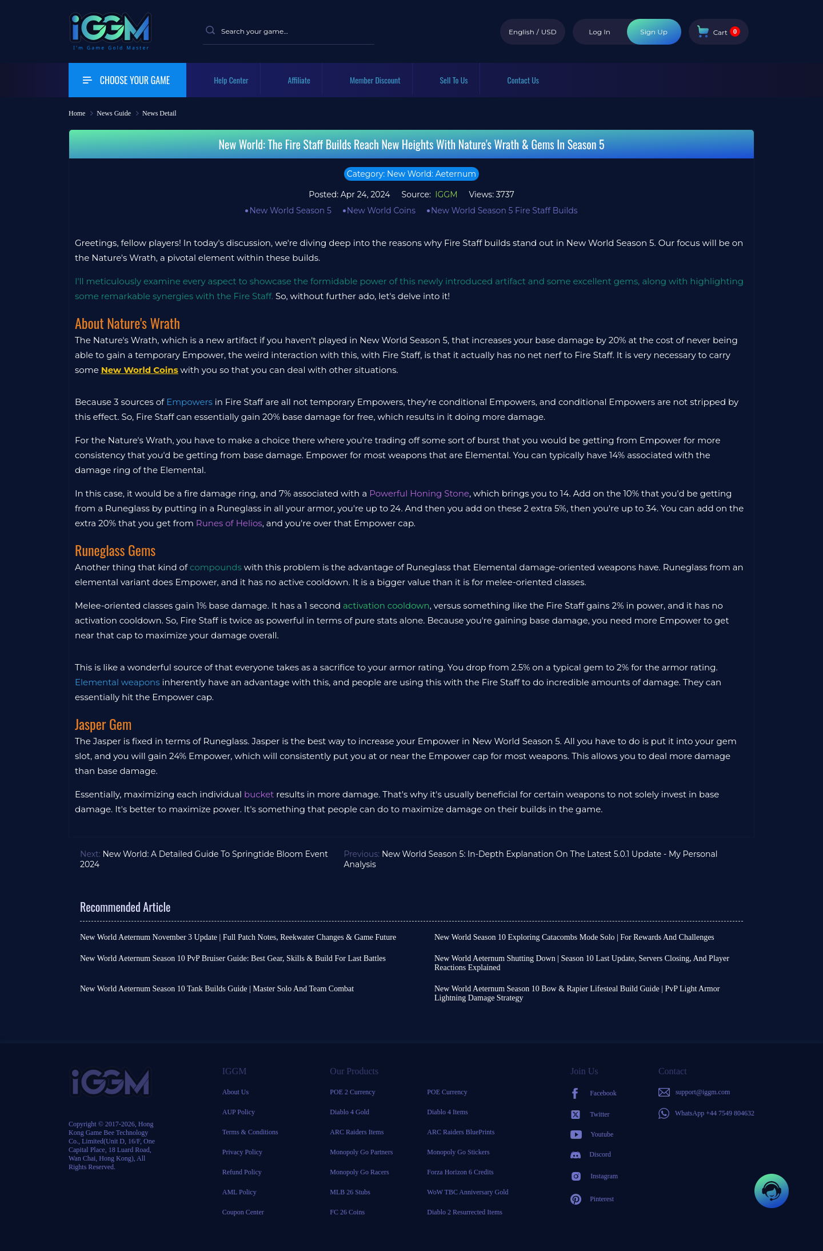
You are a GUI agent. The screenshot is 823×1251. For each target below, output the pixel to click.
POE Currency (447, 1092)
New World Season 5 (290, 210)
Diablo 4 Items (447, 1112)
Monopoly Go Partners (361, 1152)
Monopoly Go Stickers (458, 1152)
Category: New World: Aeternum (411, 174)
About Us (235, 1092)
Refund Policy (242, 1172)
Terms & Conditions (250, 1132)
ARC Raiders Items (356, 1132)
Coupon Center (243, 1212)
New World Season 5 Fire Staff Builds (504, 210)
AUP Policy (238, 1112)
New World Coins (381, 210)
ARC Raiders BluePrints (460, 1132)
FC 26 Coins (347, 1212)
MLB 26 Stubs (350, 1192)
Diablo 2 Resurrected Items (464, 1212)
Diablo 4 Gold (349, 1112)
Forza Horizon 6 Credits (460, 1172)
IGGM (445, 194)
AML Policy (239, 1192)
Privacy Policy (242, 1152)
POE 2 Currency (352, 1092)
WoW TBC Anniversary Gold (467, 1192)
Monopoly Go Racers (359, 1172)
